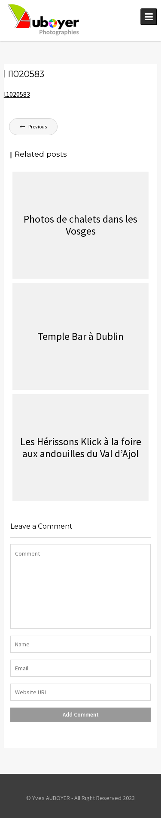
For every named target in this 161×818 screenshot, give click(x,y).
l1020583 (17, 94)
